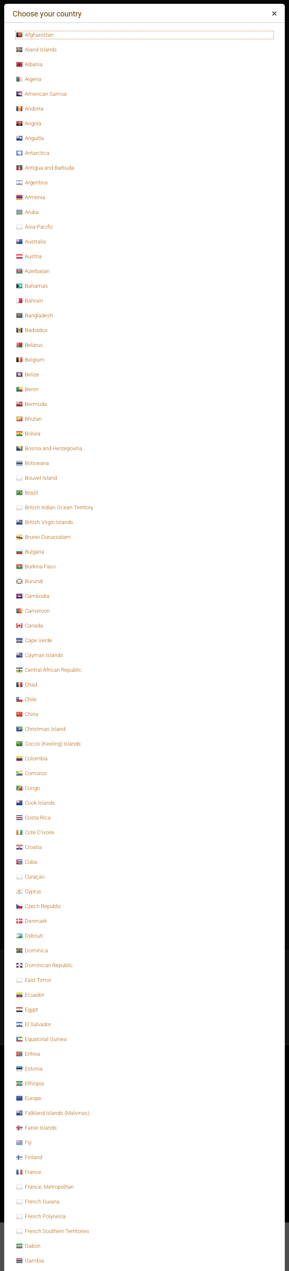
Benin (27, 389)
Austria (29, 256)
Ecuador (30, 995)
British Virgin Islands (44, 522)
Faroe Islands (36, 1128)
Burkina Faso (36, 566)
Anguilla (30, 138)
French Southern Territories (52, 1231)
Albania (29, 64)
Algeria (28, 79)
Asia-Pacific (35, 227)
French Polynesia (41, 1216)
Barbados (32, 330)
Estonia (29, 1068)
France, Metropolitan (45, 1187)
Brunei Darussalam (43, 537)
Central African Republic (49, 670)
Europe (28, 1098)
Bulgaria (30, 552)
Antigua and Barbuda (45, 168)
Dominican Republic (44, 965)
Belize (27, 374)
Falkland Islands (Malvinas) (52, 1113)
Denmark (31, 921)
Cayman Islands (39, 655)
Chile (26, 699)
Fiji (24, 1142)
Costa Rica (33, 817)
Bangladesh (34, 315)
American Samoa (41, 94)
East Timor (33, 980)
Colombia (32, 758)
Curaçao (30, 876)
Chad (26, 684)
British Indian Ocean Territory (54, 507)
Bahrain (29, 300)
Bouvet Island (36, 478)
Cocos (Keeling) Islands (48, 744)
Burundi (29, 581)
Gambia (30, 1260)
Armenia (30, 197)
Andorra (29, 108)
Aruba (27, 212)
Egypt (27, 1009)
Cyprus (28, 891)
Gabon (28, 1246)
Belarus (29, 345)
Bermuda (31, 404)
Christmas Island (40, 729)
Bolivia (28, 433)
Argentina (32, 182)
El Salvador (33, 1024)
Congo (28, 788)
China (27, 714)
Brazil (27, 492)
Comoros (31, 773)
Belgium (30, 360)
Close (274, 15)
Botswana (32, 463)
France (28, 1172)
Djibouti (29, 936)
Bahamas (32, 286)
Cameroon (33, 611)
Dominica (32, 950)
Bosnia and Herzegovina (49, 448)
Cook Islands (35, 803)
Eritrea (28, 1054)
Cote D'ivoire (35, 832)
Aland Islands (36, 49)
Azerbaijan (33, 271)
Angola (28, 123)
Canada (29, 625)
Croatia (29, 847)
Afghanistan (35, 35)
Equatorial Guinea (41, 1039)
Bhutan (29, 419)
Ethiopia (30, 1083)
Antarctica (32, 153)
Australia (31, 241)
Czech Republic (39, 906)
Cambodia (32, 596)
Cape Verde (34, 640)
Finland (29, 1157)
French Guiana (37, 1201)
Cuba (26, 862)
